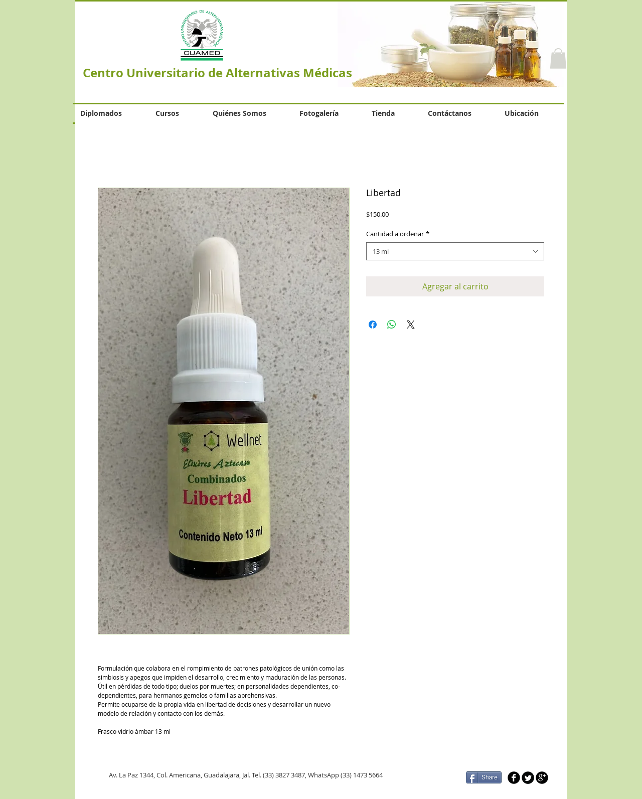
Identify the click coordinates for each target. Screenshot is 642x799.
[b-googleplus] (542, 777)
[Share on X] (411, 324)
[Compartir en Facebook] (373, 324)
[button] (558, 58)
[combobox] (455, 251)
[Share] (484, 777)
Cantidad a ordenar (397, 233)
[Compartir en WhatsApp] (392, 324)
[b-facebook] (514, 777)
